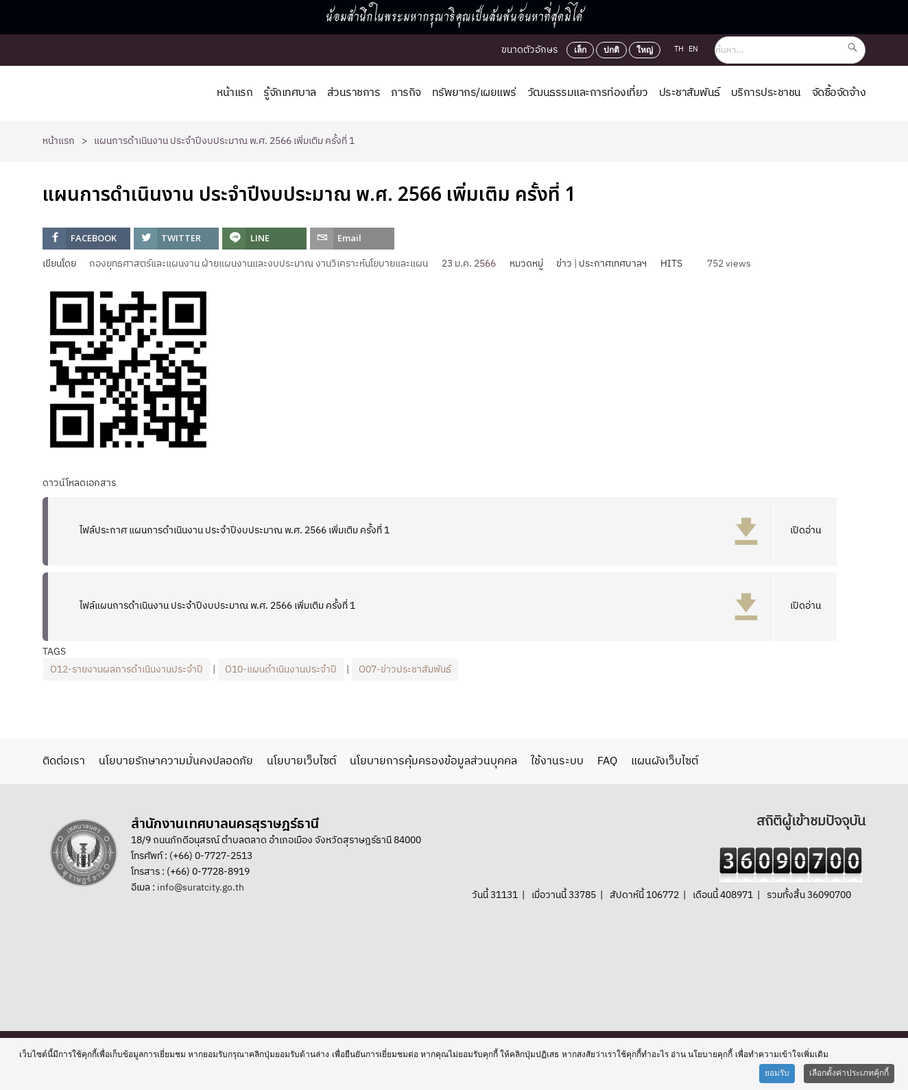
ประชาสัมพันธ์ (689, 93)
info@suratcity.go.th (200, 887)
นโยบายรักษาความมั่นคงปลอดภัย (176, 762)
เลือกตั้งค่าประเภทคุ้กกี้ (849, 1073)
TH (680, 49)
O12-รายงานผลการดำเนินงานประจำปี (126, 669)
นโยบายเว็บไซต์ (301, 762)
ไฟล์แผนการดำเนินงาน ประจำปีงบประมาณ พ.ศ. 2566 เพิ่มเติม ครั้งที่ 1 (217, 606)
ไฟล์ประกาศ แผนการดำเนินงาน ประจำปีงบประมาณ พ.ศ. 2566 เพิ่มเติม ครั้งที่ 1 (235, 530)
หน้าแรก (234, 93)
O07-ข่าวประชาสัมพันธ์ (405, 669)
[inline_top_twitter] (176, 239)
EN (693, 49)
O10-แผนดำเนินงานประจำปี (281, 669)
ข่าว (564, 263)
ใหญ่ (644, 50)
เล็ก (580, 50)
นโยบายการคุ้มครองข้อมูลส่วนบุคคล (433, 762)
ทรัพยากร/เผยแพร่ (474, 93)
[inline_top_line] (264, 239)
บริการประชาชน (766, 93)
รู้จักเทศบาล (289, 93)
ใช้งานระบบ (557, 762)
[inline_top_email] (352, 239)
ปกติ (611, 50)
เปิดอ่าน (805, 530)
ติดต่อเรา (64, 762)
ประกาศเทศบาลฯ (613, 263)
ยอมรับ (777, 1073)
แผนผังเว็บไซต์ (664, 762)
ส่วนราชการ (354, 93)
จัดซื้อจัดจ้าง (839, 93)
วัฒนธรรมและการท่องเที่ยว (587, 93)
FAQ (607, 762)
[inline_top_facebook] (86, 239)
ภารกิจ (406, 93)
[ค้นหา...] (790, 50)
